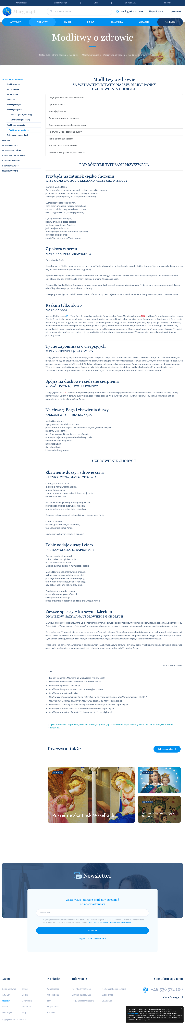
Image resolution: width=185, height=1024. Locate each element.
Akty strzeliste (13, 89)
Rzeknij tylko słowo (58, 111)
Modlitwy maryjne (90, 55)
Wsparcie (144, 22)
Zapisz (91, 931)
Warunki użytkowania (81, 995)
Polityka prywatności (81, 989)
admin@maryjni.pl (173, 997)
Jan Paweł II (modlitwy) (20, 120)
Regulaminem (133, 1013)
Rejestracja (156, 11)
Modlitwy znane (13, 84)
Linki (96, 3)
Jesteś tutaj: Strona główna (52, 55)
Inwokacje (11, 100)
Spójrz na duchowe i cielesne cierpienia (67, 125)
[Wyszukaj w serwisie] (79, 11)
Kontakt (167, 3)
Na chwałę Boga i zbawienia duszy (65, 132)
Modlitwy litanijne (14, 105)
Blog (170, 22)
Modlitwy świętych (14, 110)
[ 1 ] (67, 316)
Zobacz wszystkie (165, 749)
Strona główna (9, 989)
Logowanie (174, 11)
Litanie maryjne (10, 145)
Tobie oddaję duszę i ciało (61, 139)
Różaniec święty (10, 166)
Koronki (6, 140)
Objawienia (116, 22)
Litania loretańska (12, 150)
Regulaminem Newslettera (120, 922)
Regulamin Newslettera (83, 1001)
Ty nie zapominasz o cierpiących (64, 118)
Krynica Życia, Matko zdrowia (63, 145)
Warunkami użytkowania (98, 922)
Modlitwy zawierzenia (16, 125)
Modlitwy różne (10, 171)
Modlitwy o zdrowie (137, 55)
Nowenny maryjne (11, 161)
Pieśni (5, 1007)
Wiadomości (21, 3)
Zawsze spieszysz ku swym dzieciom (67, 152)
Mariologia (7, 1012)
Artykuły (15, 22)
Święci (67, 22)
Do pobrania (130, 3)
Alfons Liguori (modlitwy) (21, 115)
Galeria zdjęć (60, 3)
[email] (92, 912)
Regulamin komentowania (114, 989)
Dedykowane (12, 94)
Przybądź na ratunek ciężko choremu (66, 98)
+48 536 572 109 (166, 989)
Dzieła (90, 22)
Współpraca (107, 995)
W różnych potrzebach (114, 55)
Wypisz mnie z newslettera (92, 938)
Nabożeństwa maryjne (13, 156)
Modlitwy (42, 22)
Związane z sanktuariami (17, 135)
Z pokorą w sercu (57, 104)
